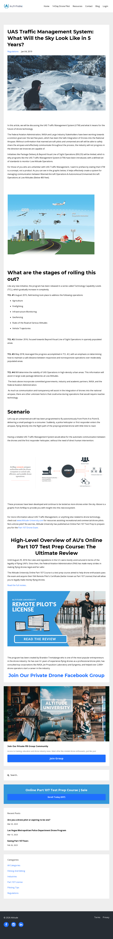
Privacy (106, 924)
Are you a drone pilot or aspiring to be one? (28, 826)
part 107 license (15, 888)
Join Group (56, 765)
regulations (13, 51)
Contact (88, 6)
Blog (97, 6)
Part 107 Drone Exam (28, 527)
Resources (77, 6)
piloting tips (13, 894)
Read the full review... (17, 585)
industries (12, 883)
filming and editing (16, 877)
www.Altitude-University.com (30, 520)
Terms (97, 924)
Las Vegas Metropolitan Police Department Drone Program (36, 836)
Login (105, 6)
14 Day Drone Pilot (61, 6)
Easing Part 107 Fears (17, 847)
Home (46, 6)
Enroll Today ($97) (56, 803)
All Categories (13, 871)
